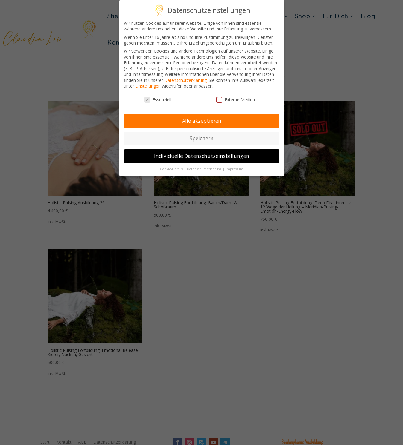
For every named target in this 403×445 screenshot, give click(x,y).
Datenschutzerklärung (185, 80)
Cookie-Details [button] (171, 169)
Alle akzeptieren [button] (201, 120)
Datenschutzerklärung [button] (204, 169)
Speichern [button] (202, 138)
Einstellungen (148, 86)
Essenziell (157, 99)
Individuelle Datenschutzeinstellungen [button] (201, 155)
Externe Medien (235, 99)
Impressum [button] (234, 169)
